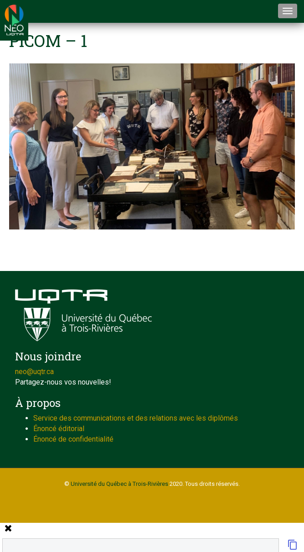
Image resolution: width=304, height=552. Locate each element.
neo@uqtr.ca (34, 371)
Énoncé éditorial (58, 428)
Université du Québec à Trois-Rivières (119, 483)
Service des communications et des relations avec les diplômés (135, 418)
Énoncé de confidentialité (73, 439)
